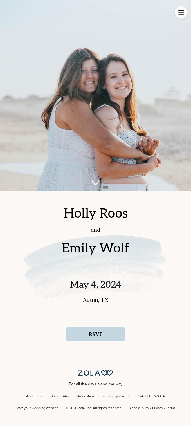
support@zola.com (117, 396)
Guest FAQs (59, 396)
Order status (86, 396)
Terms (171, 408)
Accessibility (139, 408)
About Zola (34, 396)
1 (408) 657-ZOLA (151, 396)
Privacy (157, 408)
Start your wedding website (37, 408)
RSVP (95, 334)
